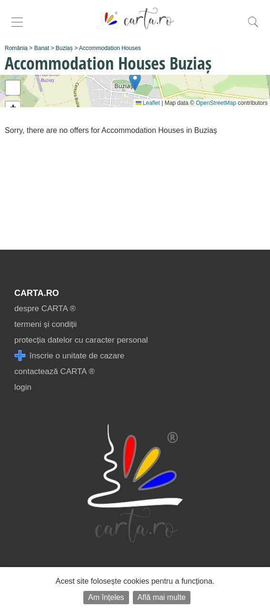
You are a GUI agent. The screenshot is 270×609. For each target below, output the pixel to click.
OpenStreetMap (216, 103)
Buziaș (64, 48)
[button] (135, 81)
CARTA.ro (36, 293)
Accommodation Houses (110, 48)
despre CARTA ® (45, 308)
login (22, 387)
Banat (41, 48)
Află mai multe (162, 597)
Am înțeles (106, 597)
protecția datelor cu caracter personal (81, 340)
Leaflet (148, 103)
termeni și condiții (45, 324)
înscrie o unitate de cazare (69, 355)
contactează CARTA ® (54, 371)
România (16, 48)
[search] (252, 27)
